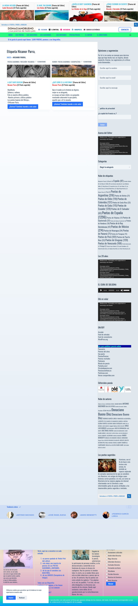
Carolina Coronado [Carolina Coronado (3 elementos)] (119, 406)
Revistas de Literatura (114, 577)
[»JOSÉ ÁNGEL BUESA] (42, 515)
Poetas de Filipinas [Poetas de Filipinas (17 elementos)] (114, 217)
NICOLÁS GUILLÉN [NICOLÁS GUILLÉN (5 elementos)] (124, 440)
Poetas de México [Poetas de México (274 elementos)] (113, 228)
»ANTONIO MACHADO (25, 515)
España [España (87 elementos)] (118, 181)
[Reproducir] (101, 290)
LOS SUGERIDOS (47, 35)
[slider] (111, 290)
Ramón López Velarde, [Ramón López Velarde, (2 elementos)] (112, 246)
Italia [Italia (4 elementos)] (108, 184)
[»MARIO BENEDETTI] (74, 515)
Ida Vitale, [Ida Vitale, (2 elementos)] (102, 184)
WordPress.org (103, 339)
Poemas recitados (104, 358)
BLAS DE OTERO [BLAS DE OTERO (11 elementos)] (110, 406)
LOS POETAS (19, 35)
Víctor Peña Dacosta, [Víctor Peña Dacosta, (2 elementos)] (125, 249)
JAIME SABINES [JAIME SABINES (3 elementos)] (105, 426)
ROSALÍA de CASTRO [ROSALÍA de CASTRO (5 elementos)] (111, 445)
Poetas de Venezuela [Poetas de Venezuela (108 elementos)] (110, 243)
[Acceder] (130, 35)
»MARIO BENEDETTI (88, 515)
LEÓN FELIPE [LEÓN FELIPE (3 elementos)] (109, 433)
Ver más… (80, 594)
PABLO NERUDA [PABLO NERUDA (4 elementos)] (109, 443)
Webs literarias (111, 580)
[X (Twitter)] (54, 30)
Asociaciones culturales (114, 552)
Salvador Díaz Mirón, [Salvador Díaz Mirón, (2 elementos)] (114, 249)
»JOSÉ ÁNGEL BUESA (57, 515)
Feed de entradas (104, 334)
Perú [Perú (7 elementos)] (108, 192)
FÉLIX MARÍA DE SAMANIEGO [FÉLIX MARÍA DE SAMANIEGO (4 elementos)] (111, 421)
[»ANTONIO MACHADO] (10, 515)
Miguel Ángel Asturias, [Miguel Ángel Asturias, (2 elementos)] (122, 188)
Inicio (9, 57)
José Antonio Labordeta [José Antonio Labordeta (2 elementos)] (116, 184)
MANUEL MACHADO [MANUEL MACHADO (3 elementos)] (117, 436)
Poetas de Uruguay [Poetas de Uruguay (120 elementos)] (116, 240)
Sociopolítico (75, 62)
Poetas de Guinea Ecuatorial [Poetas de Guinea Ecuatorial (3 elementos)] (118, 221)
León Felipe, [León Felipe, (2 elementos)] (122, 186)
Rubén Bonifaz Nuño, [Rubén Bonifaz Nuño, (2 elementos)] (103, 249)
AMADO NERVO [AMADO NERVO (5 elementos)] (118, 404)
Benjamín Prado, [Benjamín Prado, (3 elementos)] (103, 181)
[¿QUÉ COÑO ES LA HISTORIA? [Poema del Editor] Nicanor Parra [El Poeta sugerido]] (73, 71)
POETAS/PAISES (76, 35)
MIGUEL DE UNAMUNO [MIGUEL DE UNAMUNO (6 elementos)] (111, 438)
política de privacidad (107, 108)
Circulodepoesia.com (105, 368)
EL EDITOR (90, 35)
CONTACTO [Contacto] (125, 29)
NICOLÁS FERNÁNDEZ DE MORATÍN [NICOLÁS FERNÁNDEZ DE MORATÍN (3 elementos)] (111, 440)
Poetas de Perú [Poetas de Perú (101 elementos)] (107, 237)
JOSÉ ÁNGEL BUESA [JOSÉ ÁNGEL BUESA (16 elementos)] (107, 430)
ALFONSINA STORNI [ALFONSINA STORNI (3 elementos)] (110, 404)
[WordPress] (77, 30)
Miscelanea (110, 571)
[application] (114, 145)
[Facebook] (42, 30)
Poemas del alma (104, 351)
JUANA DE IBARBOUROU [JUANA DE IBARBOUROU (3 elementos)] (119, 431)
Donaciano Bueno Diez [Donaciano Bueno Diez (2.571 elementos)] (111, 411)
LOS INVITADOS (61, 35)
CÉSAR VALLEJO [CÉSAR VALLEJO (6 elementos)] (107, 410)
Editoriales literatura (113, 561)
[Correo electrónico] (92, 30)
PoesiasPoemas (103, 356)
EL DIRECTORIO (103, 35)
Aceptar (11, 597)
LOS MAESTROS (32, 35)
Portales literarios (112, 574)
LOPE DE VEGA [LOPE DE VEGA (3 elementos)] (115, 433)
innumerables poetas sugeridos (108, 488)
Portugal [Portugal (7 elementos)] (103, 246)
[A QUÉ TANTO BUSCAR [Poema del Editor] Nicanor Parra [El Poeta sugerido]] (28, 71)
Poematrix (101, 349)
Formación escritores (113, 568)
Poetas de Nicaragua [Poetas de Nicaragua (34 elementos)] (113, 230)
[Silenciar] (122, 290)
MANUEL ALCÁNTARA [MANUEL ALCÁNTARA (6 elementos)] (107, 435)
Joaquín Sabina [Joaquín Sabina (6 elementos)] (113, 426)
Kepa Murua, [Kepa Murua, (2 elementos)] (106, 186)
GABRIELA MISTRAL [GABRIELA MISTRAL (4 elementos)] (123, 421)
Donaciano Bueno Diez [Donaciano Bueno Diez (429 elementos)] (113, 416)
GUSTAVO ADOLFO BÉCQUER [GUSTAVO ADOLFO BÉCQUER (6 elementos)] (114, 423)
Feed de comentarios (105, 337)
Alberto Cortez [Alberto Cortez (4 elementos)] (101, 404)
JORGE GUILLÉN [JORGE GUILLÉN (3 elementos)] (120, 426)
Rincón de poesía (104, 363)
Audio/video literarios (113, 555)
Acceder (101, 332)
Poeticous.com (103, 373)
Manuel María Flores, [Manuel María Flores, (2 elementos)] (111, 188)
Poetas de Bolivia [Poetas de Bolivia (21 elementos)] (122, 195)
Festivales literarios (113, 565)
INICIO (10, 35)
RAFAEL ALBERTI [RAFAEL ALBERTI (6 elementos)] (117, 443)
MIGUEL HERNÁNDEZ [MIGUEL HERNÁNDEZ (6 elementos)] (122, 438)
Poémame (101, 361)
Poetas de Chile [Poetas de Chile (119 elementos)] (107, 199)
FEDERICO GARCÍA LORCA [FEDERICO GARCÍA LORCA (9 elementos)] (110, 418)
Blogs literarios (111, 558)
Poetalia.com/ (103, 365)
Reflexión (24, 62)
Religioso (31, 62)
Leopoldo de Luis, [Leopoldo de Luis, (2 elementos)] (114, 186)
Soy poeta (101, 354)
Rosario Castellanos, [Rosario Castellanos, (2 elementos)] (123, 246)
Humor (54, 62)
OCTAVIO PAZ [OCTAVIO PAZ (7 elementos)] (101, 443)
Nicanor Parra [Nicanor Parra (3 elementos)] (101, 440)
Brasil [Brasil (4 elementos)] (110, 181)
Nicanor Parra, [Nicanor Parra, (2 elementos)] (102, 192)
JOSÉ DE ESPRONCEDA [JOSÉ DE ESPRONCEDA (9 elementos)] (120, 428)
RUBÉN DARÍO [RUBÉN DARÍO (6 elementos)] (119, 445)
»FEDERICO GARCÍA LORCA (120, 515)
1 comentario (41, 61)
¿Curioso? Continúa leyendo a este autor (22, 107)
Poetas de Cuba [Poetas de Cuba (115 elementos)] (107, 205)
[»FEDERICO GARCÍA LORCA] (106, 515)
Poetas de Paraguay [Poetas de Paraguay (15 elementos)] (119, 233)
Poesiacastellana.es (104, 370)
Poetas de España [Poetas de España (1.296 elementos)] (110, 214)
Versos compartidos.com (106, 375)
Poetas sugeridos (13, 62)
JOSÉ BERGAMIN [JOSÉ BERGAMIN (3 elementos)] (110, 428)
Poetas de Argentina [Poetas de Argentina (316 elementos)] (109, 193)
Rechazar (22, 597)
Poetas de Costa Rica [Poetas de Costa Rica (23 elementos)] (121, 202)
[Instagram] (65, 30)
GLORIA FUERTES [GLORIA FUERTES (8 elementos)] (102, 423)
